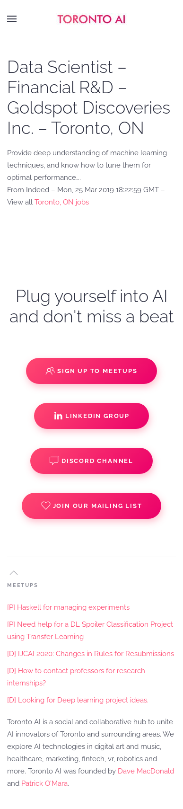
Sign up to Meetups (91, 370)
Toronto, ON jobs (62, 202)
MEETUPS (22, 585)
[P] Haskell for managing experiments (68, 607)
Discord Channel (91, 460)
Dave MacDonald (146, 771)
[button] (12, 19)
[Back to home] (91, 19)
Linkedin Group (91, 415)
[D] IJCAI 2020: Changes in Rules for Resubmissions (90, 653)
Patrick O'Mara (44, 783)
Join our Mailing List (91, 505)
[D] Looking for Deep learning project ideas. (77, 700)
